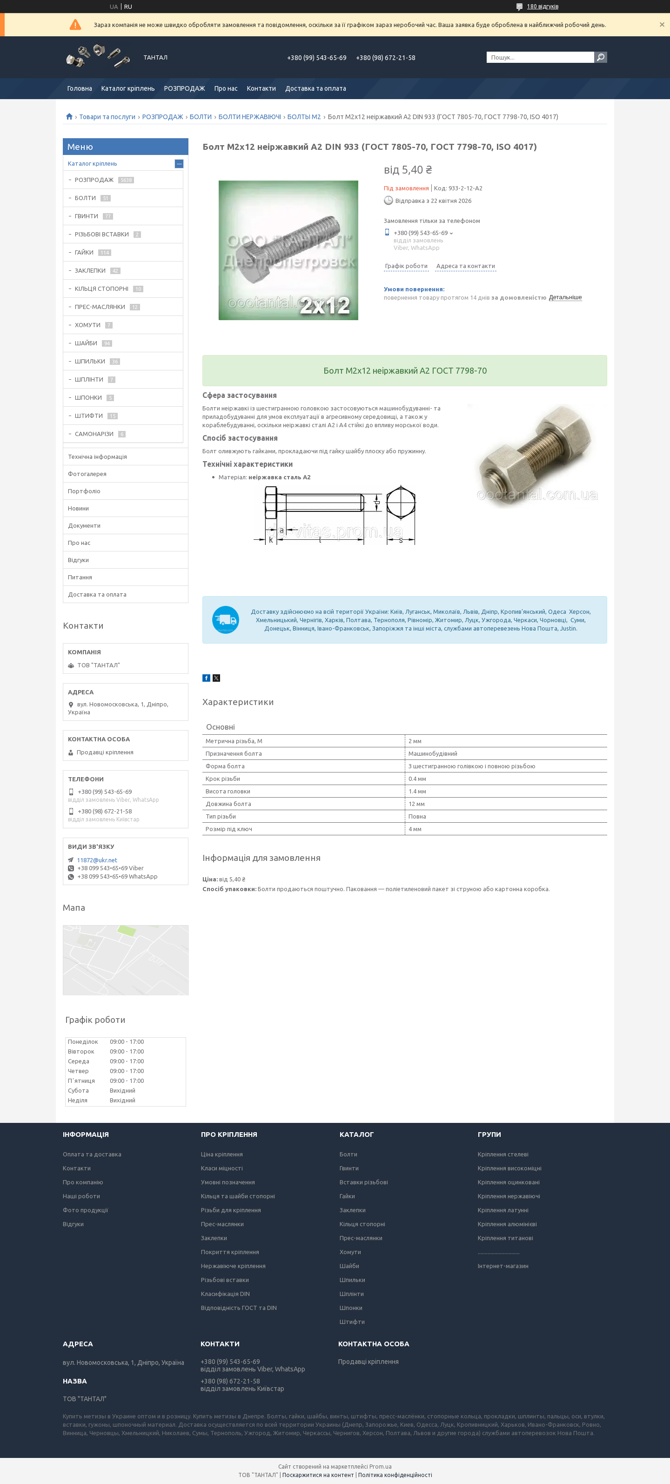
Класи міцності (222, 1168)
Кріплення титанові (505, 1238)
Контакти (261, 88)
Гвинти (349, 1168)
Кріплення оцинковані (509, 1182)
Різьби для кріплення (231, 1210)
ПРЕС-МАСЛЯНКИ (100, 306)
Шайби (349, 1265)
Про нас (226, 88)
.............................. (499, 1252)
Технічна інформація (97, 456)
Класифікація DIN (225, 1293)
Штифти (352, 1321)
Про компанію (83, 1182)
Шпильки (352, 1279)
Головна (79, 88)
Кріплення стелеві (503, 1154)
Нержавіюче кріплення (233, 1265)
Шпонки (351, 1307)
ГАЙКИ (84, 252)
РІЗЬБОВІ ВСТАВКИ (102, 234)
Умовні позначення (228, 1182)
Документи (84, 525)
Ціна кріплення (222, 1154)
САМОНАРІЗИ (94, 433)
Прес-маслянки (222, 1224)
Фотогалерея (87, 473)
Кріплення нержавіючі (509, 1196)
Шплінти (352, 1293)
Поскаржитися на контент (318, 1475)
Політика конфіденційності (395, 1475)
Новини (78, 508)
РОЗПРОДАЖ (184, 88)
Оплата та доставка (92, 1154)
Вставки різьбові (364, 1182)
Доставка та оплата (315, 88)
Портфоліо (84, 491)
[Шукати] (600, 57)
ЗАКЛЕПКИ (90, 270)
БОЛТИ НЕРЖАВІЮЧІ (250, 117)
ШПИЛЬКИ (90, 361)
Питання (80, 577)
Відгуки (78, 560)
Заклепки (214, 1238)
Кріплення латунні (503, 1210)
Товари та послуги (107, 117)
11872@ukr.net (97, 860)
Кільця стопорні (362, 1224)
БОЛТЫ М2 (304, 117)
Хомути (350, 1252)
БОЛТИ (201, 117)
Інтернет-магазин (503, 1265)
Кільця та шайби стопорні (238, 1196)
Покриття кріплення (230, 1252)
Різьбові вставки (225, 1279)
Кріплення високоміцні (510, 1168)
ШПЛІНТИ (89, 379)
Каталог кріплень (128, 88)
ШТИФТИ (89, 415)
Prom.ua (380, 1467)
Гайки (347, 1196)
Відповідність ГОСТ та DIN (239, 1307)
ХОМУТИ (87, 325)
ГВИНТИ (86, 216)
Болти (348, 1154)
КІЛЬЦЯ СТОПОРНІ (101, 288)
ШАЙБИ (86, 343)
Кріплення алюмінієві (507, 1224)
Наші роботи (81, 1196)
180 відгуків (542, 6)
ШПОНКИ (88, 397)
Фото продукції (85, 1210)
